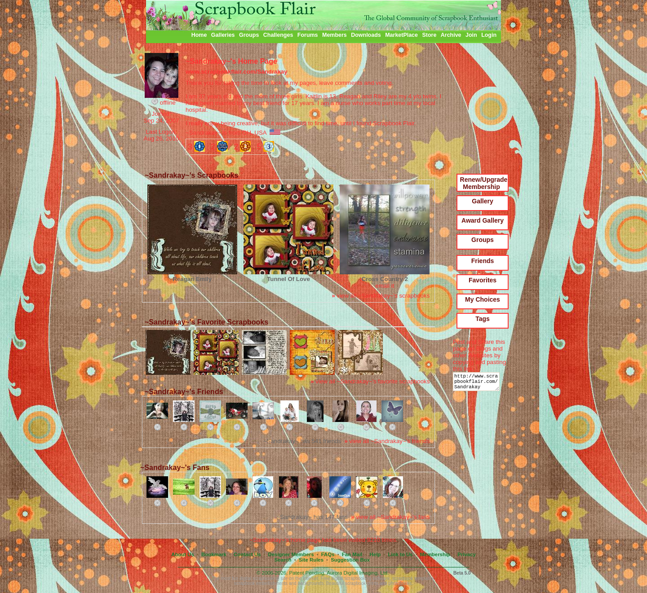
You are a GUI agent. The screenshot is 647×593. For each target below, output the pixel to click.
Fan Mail (352, 554)
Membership (435, 554)
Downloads (366, 35)
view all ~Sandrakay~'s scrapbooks (381, 295)
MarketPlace (401, 35)
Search (283, 559)
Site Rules (311, 559)
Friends (482, 260)
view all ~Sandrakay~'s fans (390, 517)
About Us (182, 554)
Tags (482, 318)
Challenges (278, 35)
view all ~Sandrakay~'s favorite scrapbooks (370, 381)
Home (199, 35)
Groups (249, 35)
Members (334, 35)
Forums (307, 35)
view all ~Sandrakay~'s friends (387, 441)
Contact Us (247, 554)
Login (488, 35)
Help (375, 554)
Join (471, 35)
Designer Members (291, 554)
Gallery (482, 201)
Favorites (482, 280)
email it (384, 285)
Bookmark (213, 554)
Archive (451, 35)
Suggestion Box (350, 559)
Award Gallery (482, 220)
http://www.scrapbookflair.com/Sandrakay (478, 383)
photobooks (400, 583)
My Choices (482, 299)
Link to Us (400, 554)
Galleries (223, 35)
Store (429, 35)
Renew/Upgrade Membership (484, 183)
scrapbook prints (361, 583)
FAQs (328, 554)
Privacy (466, 554)
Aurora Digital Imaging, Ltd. (358, 572)
